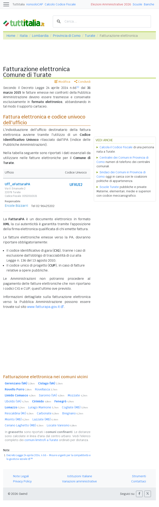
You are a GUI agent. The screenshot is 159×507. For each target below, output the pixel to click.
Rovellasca (46, 389)
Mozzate (77, 395)
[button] (139, 494)
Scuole (137, 4)
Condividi (82, 82)
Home (10, 35)
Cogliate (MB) (75, 407)
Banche (149, 4)
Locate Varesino (62, 425)
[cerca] (101, 21)
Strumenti (139, 476)
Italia (24, 35)
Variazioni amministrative (79, 481)
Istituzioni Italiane (79, 476)
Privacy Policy (22, 481)
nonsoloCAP (34, 4)
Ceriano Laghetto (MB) (24, 425)
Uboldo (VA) (17, 401)
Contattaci (138, 481)
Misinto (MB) (17, 419)
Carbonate (48, 413)
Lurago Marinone (43, 407)
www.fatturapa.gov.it (43, 307)
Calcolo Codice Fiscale (60, 4)
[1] (77, 87)
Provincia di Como (67, 35)
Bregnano (72, 413)
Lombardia (40, 35)
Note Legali (21, 476)
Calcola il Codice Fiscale (116, 147)
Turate (90, 35)
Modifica (62, 82)
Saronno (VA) (51, 395)
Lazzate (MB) (45, 419)
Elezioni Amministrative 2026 (111, 4)
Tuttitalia (19, 4)
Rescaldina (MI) (19, 413)
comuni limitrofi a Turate (41, 440)
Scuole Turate (109, 187)
